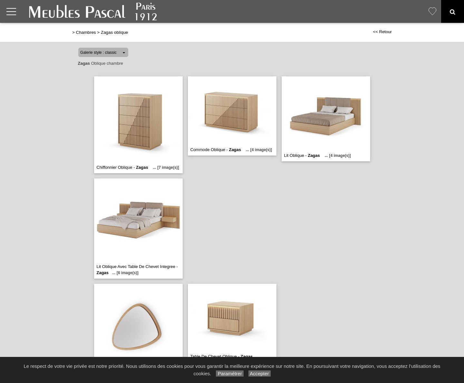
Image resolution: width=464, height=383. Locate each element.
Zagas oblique (114, 32)
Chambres (86, 32)
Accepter (259, 373)
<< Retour (382, 31)
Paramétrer (229, 373)
